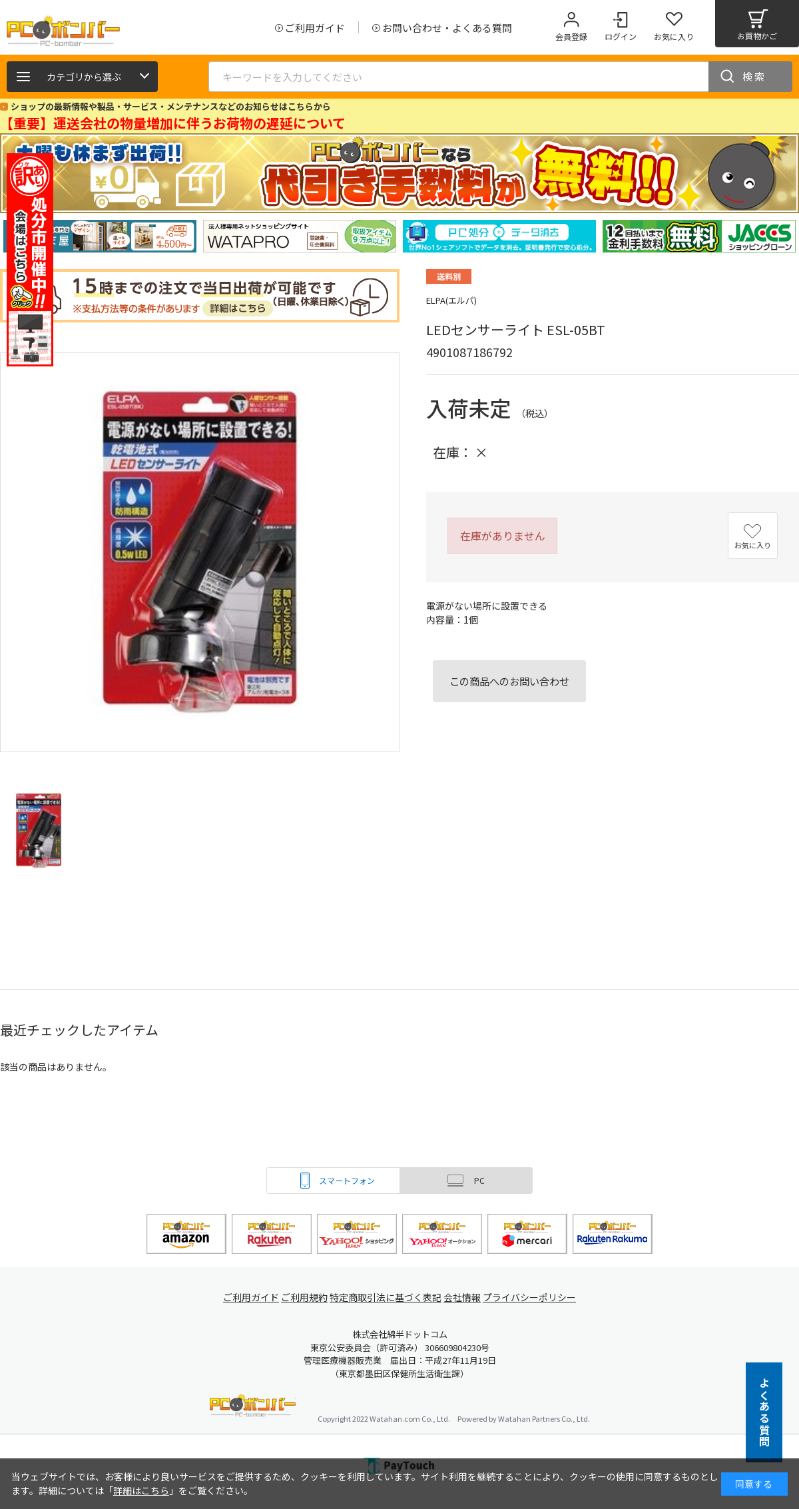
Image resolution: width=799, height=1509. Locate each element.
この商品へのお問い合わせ (509, 681)
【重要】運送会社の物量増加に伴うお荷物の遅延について (173, 123)
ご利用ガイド (244, 1297)
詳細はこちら (141, 1490)
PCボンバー (253, 1407)
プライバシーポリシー (539, 1297)
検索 (754, 76)
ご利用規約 (304, 1297)
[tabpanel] (99, 236)
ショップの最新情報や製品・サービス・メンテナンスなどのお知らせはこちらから (171, 106)
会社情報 (467, 1297)
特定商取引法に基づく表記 (387, 1297)
